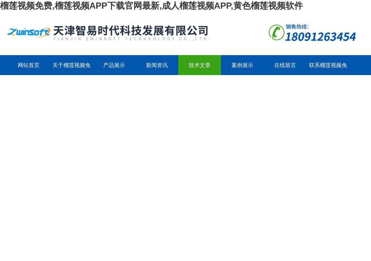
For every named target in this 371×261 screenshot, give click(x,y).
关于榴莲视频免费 (72, 68)
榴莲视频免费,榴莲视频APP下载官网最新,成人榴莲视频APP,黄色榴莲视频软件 (151, 6)
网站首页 (28, 65)
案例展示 (242, 65)
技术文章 (199, 65)
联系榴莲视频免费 (328, 68)
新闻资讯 (157, 65)
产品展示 (114, 65)
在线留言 (285, 65)
